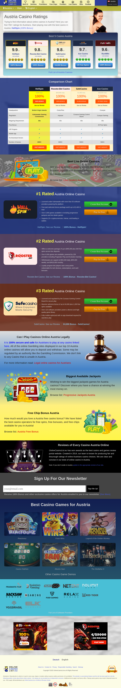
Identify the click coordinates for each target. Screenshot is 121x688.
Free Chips (53, 4)
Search (75, 667)
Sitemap (80, 667)
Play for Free (99, 212)
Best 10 (25, 4)
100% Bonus (15, 65)
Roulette (88, 4)
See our (39, 105)
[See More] (105, 494)
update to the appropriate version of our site (88, 465)
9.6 (104, 49)
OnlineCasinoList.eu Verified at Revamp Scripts (37, 680)
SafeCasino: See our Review (47, 324)
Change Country (112, 4)
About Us (41, 667)
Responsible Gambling (65, 667)
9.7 (82, 49)
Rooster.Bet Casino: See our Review (43, 277)
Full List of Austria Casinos (60, 72)
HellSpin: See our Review (48, 227)
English (31, 8)
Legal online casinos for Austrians (52, 362)
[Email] (44, 488)
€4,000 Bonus (60, 65)
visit (39, 147)
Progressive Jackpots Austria (79, 395)
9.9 (15, 49)
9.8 (37, 49)
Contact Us (48, 667)
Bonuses (33, 4)
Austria (8, 8)
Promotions (43, 4)
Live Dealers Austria (74, 180)
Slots (81, 4)
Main (19, 8)
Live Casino (73, 4)
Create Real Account (99, 204)
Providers (63, 4)
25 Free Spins (83, 65)
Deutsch (56, 660)
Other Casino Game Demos (60, 574)
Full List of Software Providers (60, 613)
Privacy (54, 667)
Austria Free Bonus (27, 431)
